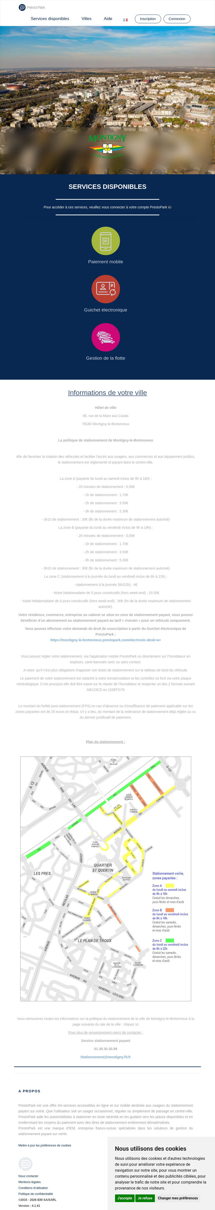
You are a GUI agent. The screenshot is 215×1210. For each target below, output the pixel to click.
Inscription (148, 19)
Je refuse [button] (145, 1198)
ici (169, 207)
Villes (86, 18)
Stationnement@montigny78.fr (105, 1057)
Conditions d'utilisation (33, 1188)
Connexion (177, 19)
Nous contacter (29, 1176)
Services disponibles (50, 18)
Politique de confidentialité (36, 1194)
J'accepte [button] (125, 1198)
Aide (108, 18)
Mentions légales (30, 1182)
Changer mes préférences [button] (178, 1198)
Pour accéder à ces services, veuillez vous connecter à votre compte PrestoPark (106, 207)
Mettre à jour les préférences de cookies (45, 1145)
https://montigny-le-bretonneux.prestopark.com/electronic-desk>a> (105, 640)
